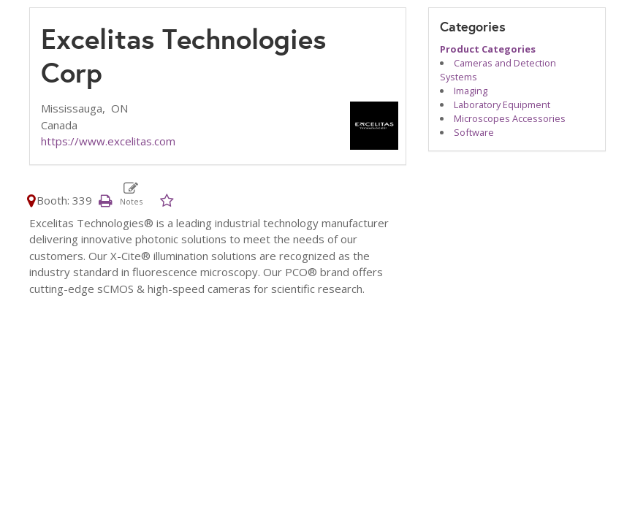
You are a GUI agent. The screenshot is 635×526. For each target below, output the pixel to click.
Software (474, 132)
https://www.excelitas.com (108, 141)
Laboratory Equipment (502, 104)
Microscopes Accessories (510, 118)
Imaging (470, 90)
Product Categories (488, 49)
